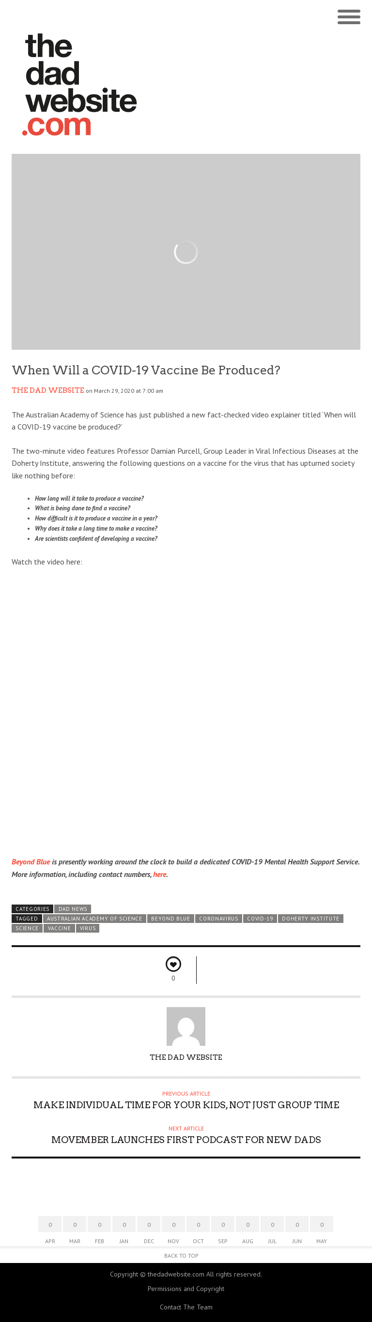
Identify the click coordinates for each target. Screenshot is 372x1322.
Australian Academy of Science (94, 918)
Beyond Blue (31, 861)
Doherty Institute (311, 918)
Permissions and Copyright (186, 1288)
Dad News (73, 909)
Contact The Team (186, 1307)
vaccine (59, 928)
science (27, 928)
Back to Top (181, 1255)
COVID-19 (260, 918)
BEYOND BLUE (170, 918)
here (159, 874)
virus (87, 928)
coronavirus (218, 918)
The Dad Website (48, 390)
